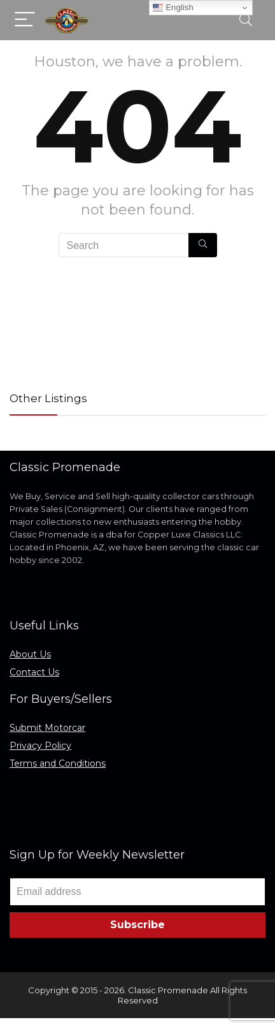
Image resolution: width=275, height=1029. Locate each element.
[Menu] (25, 20)
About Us (30, 654)
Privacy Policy (40, 745)
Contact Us (34, 672)
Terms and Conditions (58, 763)
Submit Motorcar (47, 727)
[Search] (245, 20)
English (173, 8)
